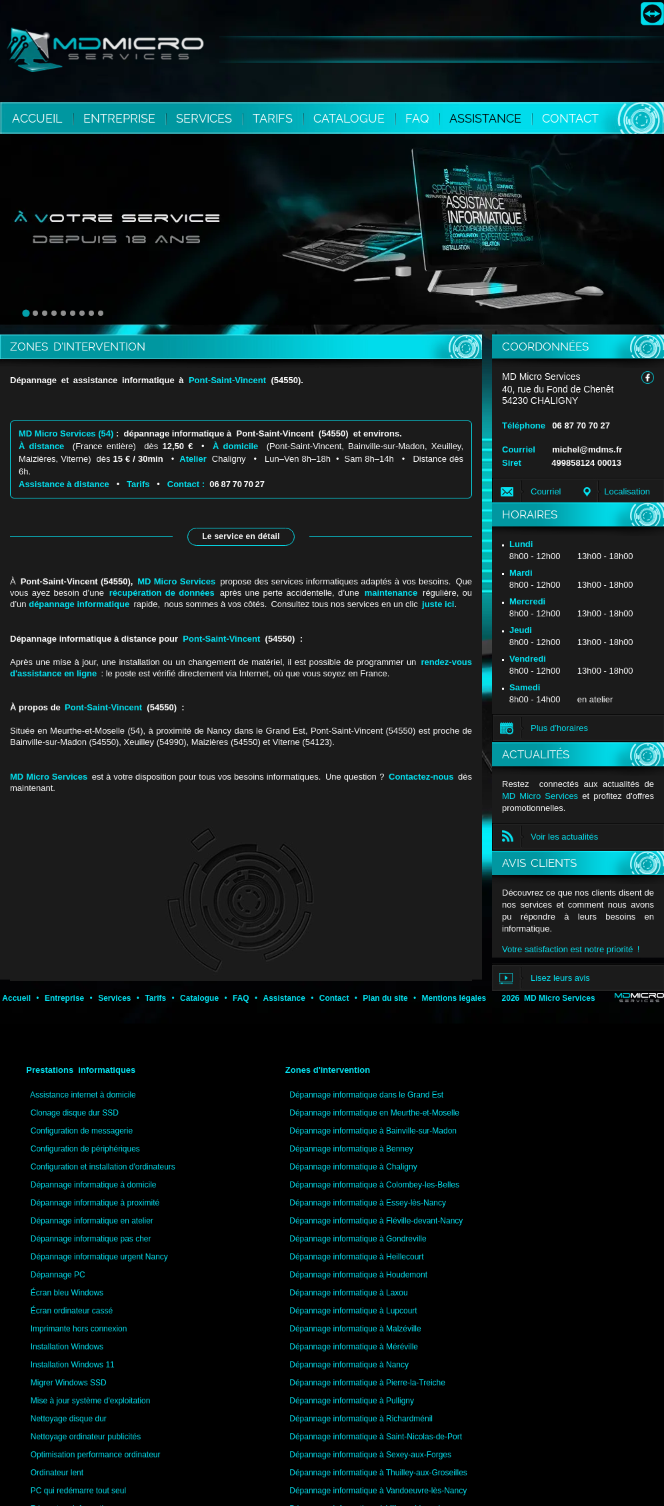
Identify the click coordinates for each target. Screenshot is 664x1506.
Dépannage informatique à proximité (95, 1202)
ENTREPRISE (121, 118)
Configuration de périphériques (85, 1148)
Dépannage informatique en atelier (92, 1220)
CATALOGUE (350, 118)
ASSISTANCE (487, 118)
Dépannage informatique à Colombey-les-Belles (374, 1184)
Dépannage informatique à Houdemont (358, 1274)
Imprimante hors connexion (79, 1328)
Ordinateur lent (57, 1472)
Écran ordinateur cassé (72, 1310)
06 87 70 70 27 (236, 484)
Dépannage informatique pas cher (91, 1238)
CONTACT (570, 118)
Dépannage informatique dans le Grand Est (366, 1095)
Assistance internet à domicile (83, 1095)
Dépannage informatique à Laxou (348, 1292)
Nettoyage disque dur (69, 1418)
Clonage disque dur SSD (75, 1113)
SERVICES (205, 118)
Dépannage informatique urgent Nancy (99, 1256)
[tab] (25, 313)
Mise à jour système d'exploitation (91, 1400)
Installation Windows (67, 1346)
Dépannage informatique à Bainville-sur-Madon (373, 1130)
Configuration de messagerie (82, 1130)
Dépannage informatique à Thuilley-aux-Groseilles (378, 1472)
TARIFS (274, 118)
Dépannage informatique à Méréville (353, 1346)
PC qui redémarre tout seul (78, 1490)
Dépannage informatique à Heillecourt (356, 1256)
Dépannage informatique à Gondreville (357, 1238)
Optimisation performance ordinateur (96, 1454)
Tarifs (138, 484)
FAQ (418, 118)
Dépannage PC (58, 1274)
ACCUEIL (37, 118)
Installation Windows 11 (73, 1364)
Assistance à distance (64, 484)
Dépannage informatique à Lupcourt (353, 1310)
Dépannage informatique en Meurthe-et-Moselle (374, 1113)
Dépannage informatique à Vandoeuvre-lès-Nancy (378, 1490)
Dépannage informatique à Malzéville (355, 1328)
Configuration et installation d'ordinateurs (103, 1166)
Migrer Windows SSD (69, 1382)
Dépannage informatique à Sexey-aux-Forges (370, 1454)
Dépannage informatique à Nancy (349, 1364)
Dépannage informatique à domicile (94, 1184)
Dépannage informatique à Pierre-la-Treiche (367, 1382)
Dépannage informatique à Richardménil (361, 1418)
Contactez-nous (421, 777)
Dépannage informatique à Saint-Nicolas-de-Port (375, 1436)
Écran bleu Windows (67, 1292)
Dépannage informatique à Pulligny (351, 1400)
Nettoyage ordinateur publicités (86, 1436)
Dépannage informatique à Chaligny (353, 1166)
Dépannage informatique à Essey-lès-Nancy (367, 1202)
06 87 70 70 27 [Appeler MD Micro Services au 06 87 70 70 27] (581, 425)
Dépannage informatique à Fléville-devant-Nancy (376, 1220)
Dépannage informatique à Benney (351, 1148)
